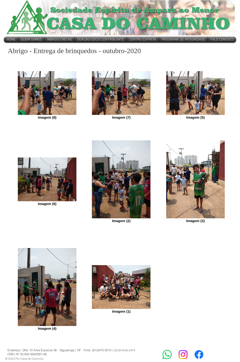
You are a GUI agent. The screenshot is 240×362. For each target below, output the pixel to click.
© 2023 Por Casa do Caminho (24, 358)
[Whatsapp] (167, 354)
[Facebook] (199, 354)
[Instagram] (183, 354)
